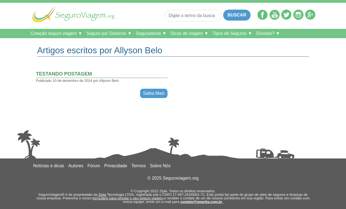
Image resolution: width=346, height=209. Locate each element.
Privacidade (115, 165)
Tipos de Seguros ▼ (232, 33)
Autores (75, 165)
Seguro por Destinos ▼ (109, 33)
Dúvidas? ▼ (268, 33)
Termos (138, 165)
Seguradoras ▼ (151, 33)
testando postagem (64, 74)
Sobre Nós (160, 165)
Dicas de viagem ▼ (190, 33)
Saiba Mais (154, 93)
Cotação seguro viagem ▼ (56, 33)
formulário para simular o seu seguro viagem (128, 198)
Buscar (237, 15)
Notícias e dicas (48, 165)
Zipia (102, 195)
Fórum (93, 165)
